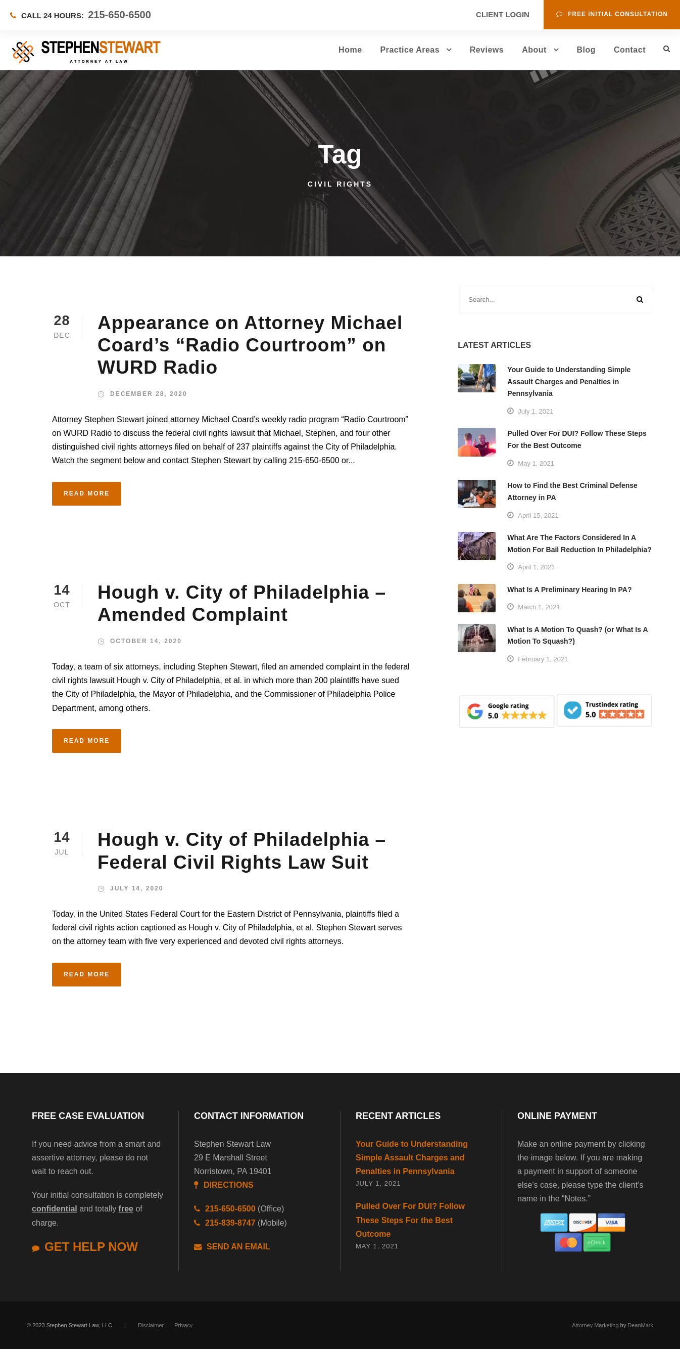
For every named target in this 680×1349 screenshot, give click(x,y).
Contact (630, 50)
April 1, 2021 (536, 567)
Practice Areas (410, 50)
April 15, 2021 (538, 515)
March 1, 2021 (539, 607)
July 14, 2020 (136, 888)
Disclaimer (151, 1325)
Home (350, 50)
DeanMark (640, 1325)
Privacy (183, 1325)
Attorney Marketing (595, 1325)
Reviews (487, 50)
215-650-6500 (119, 14)
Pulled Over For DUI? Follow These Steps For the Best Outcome (410, 1220)
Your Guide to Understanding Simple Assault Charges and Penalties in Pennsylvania (568, 382)
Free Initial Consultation (612, 14)
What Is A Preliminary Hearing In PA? (569, 590)
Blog (586, 50)
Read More (87, 493)
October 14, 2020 (146, 641)
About (534, 50)
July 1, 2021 (535, 411)
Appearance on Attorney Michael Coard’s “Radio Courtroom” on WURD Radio (250, 345)
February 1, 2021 (543, 659)
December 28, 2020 (148, 393)
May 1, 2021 (536, 463)
